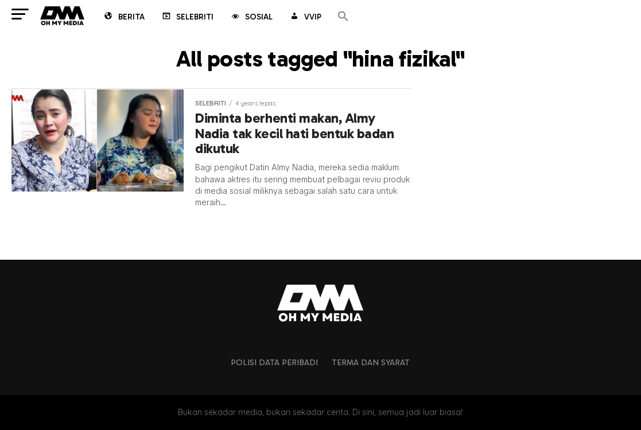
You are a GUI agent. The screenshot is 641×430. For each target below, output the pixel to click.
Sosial (251, 18)
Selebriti (187, 18)
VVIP (305, 18)
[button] (343, 17)
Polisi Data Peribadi (274, 362)
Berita (124, 18)
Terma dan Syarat (371, 362)
